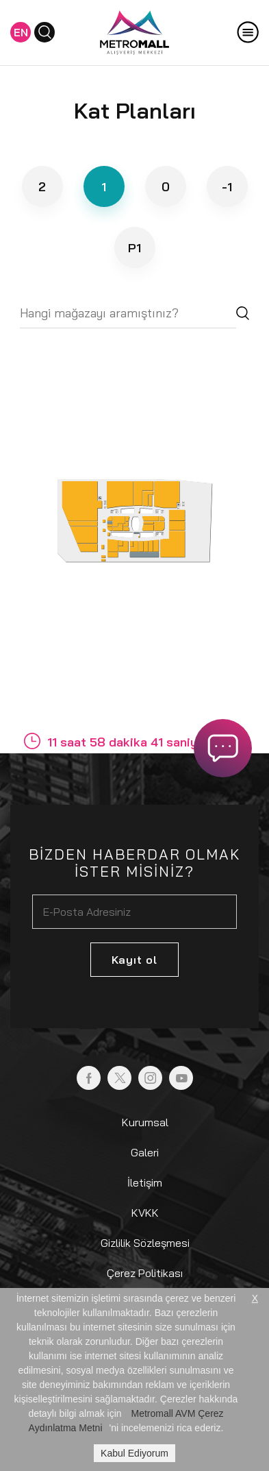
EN (21, 32)
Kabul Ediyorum (134, 1453)
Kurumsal (145, 1122)
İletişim (144, 1182)
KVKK (145, 1212)
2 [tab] (42, 187)
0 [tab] (166, 187)
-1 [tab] (227, 187)
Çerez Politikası (145, 1273)
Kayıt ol (134, 960)
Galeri (145, 1152)
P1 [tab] (134, 248)
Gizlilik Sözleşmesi (145, 1243)
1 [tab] (103, 187)
